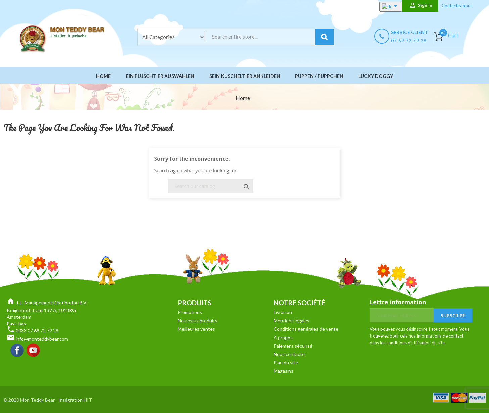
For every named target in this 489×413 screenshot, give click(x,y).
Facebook (17, 350)
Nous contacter (290, 354)
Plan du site (286, 362)
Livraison (283, 312)
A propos (283, 337)
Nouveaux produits (197, 320)
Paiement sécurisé (293, 346)
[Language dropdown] (383, 7)
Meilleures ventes (196, 329)
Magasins (283, 371)
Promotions (190, 312)
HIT (88, 400)
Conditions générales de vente (306, 329)
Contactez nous (457, 5)
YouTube (33, 350)
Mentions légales (291, 320)
